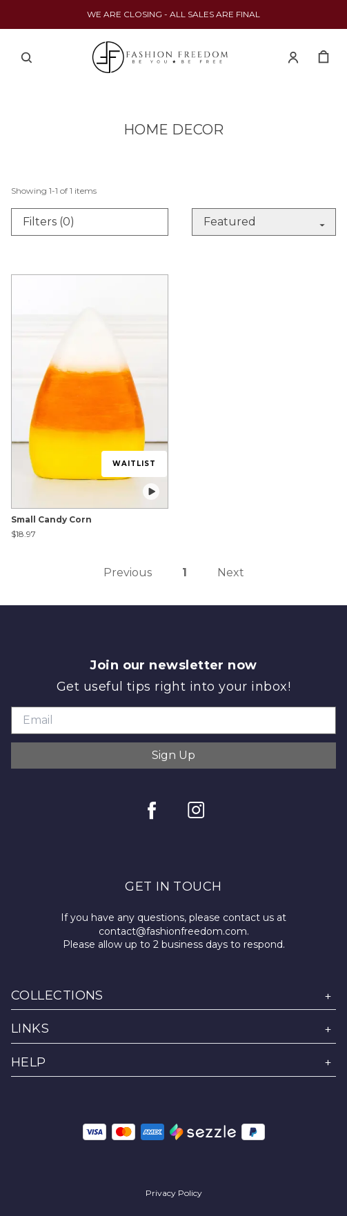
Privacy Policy (174, 1193)
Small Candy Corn (51, 519)
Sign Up (173, 755)
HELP (173, 1063)
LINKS (173, 1029)
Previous (127, 572)
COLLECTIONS (173, 996)
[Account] (293, 57)
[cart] (323, 57)
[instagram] (195, 810)
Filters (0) (49, 221)
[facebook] (151, 810)
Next (230, 572)
